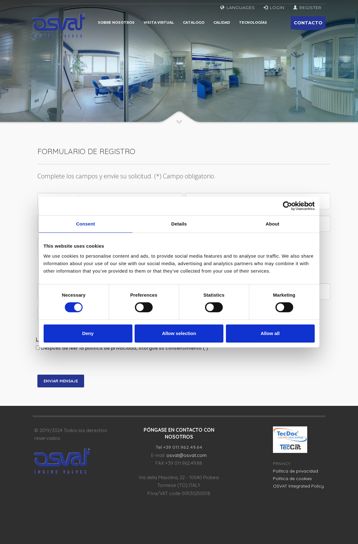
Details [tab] (179, 223)
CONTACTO (308, 24)
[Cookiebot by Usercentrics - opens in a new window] (287, 206)
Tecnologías (253, 22)
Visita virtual (159, 22)
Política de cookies (292, 478)
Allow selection (179, 333)
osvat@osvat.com (186, 455)
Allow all (270, 333)
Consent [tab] (85, 223)
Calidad (221, 22)
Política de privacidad (295, 471)
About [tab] (272, 223)
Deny (88, 333)
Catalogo (193, 22)
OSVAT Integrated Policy (298, 486)
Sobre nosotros (116, 22)
